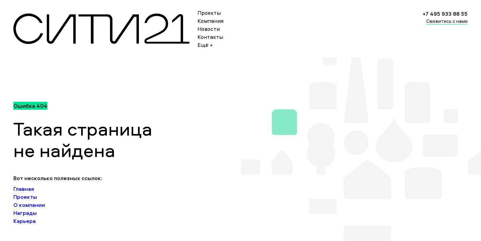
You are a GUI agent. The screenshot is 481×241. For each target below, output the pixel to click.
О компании (29, 205)
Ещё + (205, 45)
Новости (208, 28)
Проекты (209, 12)
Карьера (24, 221)
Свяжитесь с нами (447, 21)
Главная (23, 188)
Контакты (210, 36)
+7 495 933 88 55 (445, 13)
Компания (210, 20)
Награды (25, 213)
